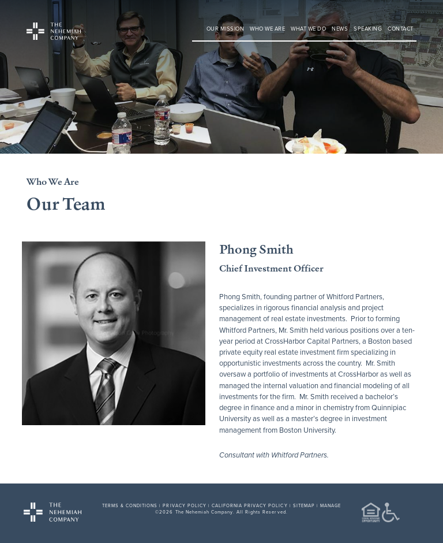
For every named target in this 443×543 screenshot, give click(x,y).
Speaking (368, 28)
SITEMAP (304, 505)
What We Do (308, 28)
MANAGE (330, 505)
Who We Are (267, 28)
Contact (401, 28)
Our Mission (226, 28)
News (340, 28)
